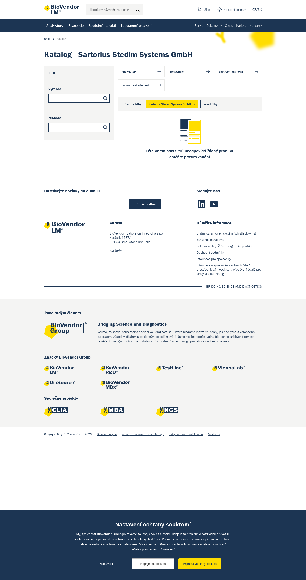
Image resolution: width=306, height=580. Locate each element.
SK (260, 9)
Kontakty (255, 25)
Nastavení (106, 564)
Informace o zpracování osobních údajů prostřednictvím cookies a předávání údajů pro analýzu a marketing (229, 408)
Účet (207, 9)
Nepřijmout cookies (153, 564)
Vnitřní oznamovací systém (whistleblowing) (226, 372)
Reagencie (76, 25)
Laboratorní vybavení (136, 25)
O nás (229, 25)
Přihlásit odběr (145, 343)
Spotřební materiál (102, 25)
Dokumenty (214, 25)
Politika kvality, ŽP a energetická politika (224, 385)
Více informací (148, 544)
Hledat (137, 9)
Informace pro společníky (214, 398)
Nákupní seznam (234, 9)
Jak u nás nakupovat (211, 379)
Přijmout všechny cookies (200, 564)
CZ (254, 9)
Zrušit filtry (210, 104)
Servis (199, 25)
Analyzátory (54, 25)
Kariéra (241, 25)
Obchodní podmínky (210, 391)
